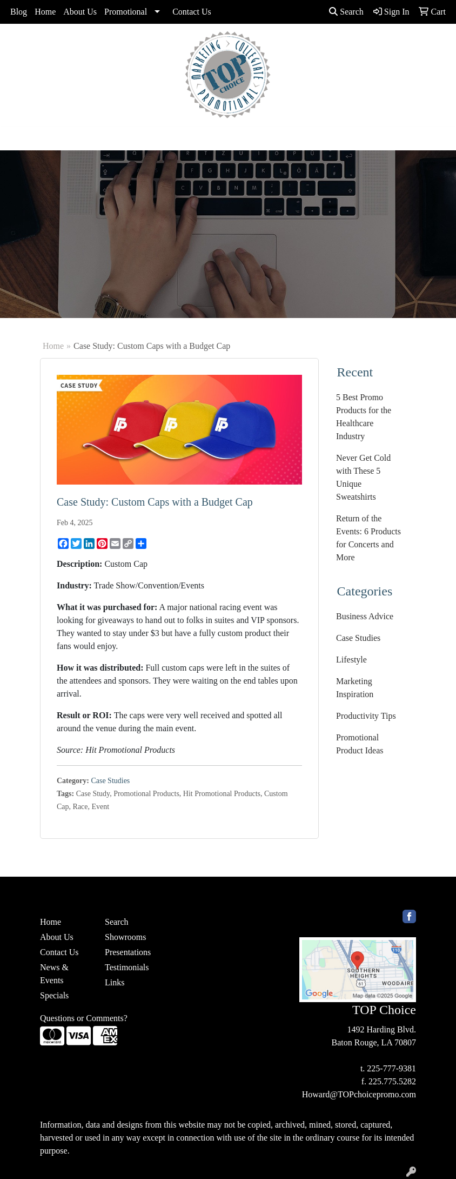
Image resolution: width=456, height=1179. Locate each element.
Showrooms (125, 937)
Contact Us (191, 11)
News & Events (54, 974)
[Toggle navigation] (16, 138)
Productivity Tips (366, 715)
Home (45, 11)
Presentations (128, 952)
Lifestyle (351, 659)
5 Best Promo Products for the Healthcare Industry (363, 417)
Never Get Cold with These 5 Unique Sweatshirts (363, 477)
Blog (18, 11)
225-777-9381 (391, 1068)
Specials (54, 995)
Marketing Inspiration (354, 688)
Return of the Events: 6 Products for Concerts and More (368, 538)
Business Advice (364, 616)
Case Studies (110, 781)
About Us (80, 11)
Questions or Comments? (84, 1018)
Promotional (125, 11)
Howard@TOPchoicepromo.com (359, 1094)
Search (346, 11)
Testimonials (127, 967)
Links (114, 982)
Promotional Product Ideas (360, 744)
